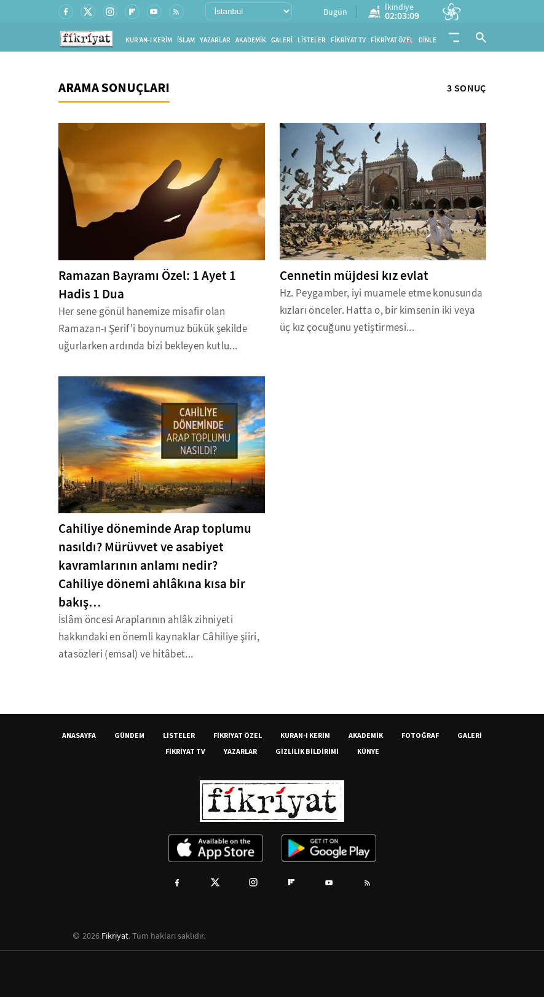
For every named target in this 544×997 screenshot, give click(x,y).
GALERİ (282, 40)
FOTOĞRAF (420, 735)
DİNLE (427, 40)
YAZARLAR (215, 40)
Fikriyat (114, 935)
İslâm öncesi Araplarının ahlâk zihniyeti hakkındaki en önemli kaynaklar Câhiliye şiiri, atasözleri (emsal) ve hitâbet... (159, 637)
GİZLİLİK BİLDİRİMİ (307, 751)
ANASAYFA (79, 735)
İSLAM (186, 40)
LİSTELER (312, 40)
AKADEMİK (250, 40)
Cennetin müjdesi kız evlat (354, 275)
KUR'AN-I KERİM (148, 40)
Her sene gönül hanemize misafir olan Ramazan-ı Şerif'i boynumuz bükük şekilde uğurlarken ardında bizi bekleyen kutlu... (153, 328)
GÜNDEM (129, 735)
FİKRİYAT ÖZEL (392, 40)
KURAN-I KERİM (305, 735)
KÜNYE (368, 751)
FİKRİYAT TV (348, 40)
